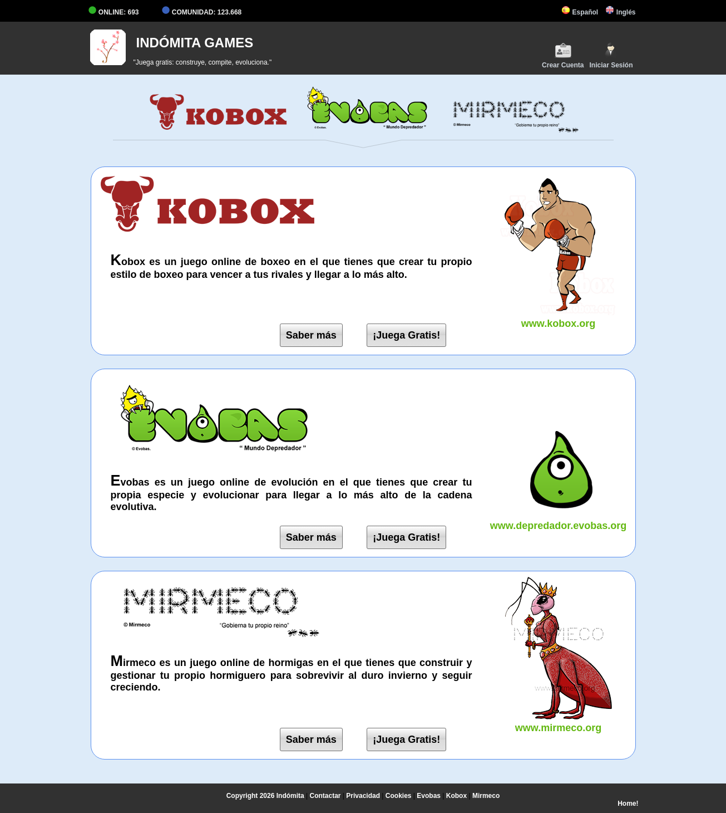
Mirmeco (486, 796)
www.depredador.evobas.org (558, 519)
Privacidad (363, 796)
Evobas (429, 796)
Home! (628, 803)
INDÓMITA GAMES (195, 42)
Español (579, 12)
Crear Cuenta (563, 55)
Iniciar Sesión (611, 55)
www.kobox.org (558, 317)
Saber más (311, 335)
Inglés (620, 12)
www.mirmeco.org (558, 722)
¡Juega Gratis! (406, 335)
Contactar (325, 796)
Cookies (399, 796)
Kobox (456, 796)
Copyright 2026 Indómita (265, 796)
